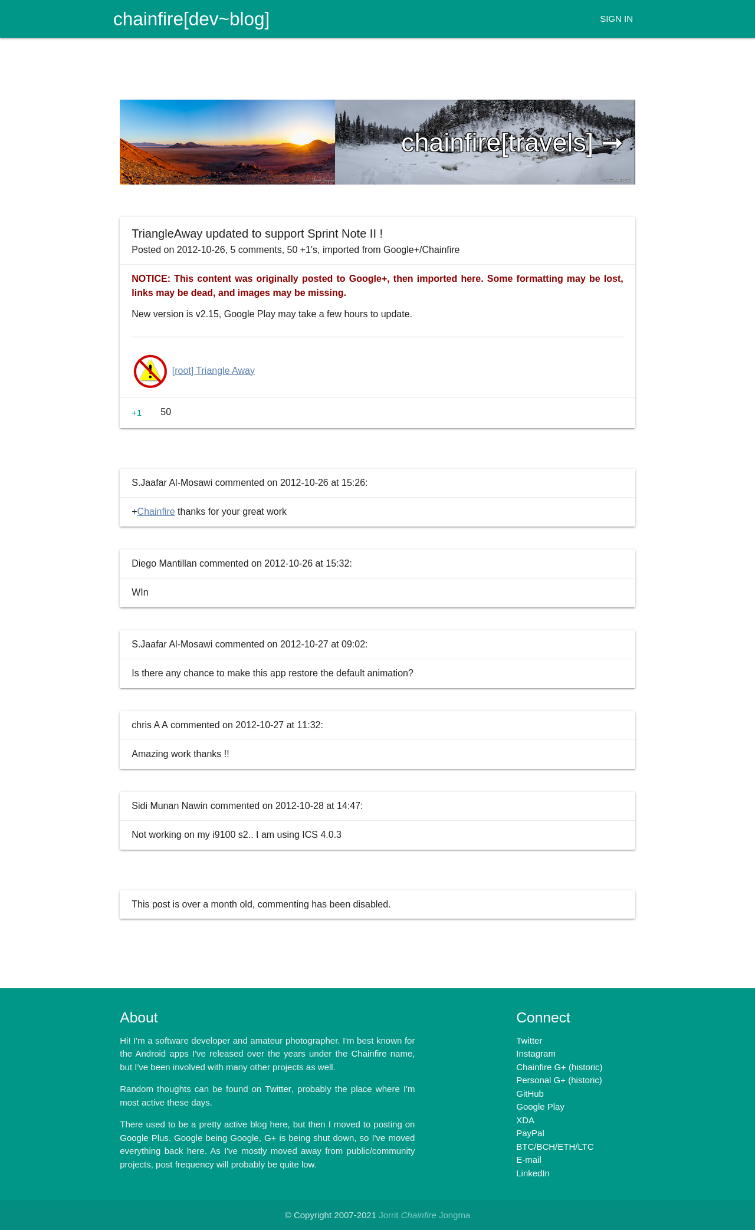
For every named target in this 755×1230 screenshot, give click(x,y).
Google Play (540, 1106)
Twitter (529, 1040)
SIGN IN (616, 19)
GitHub (530, 1093)
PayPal (530, 1133)
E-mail (528, 1160)
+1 (137, 412)
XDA (525, 1120)
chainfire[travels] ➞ (512, 142)
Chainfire (156, 512)
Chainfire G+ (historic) (559, 1067)
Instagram (536, 1053)
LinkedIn (533, 1173)
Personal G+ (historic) (559, 1080)
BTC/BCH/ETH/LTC (554, 1147)
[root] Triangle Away (213, 371)
